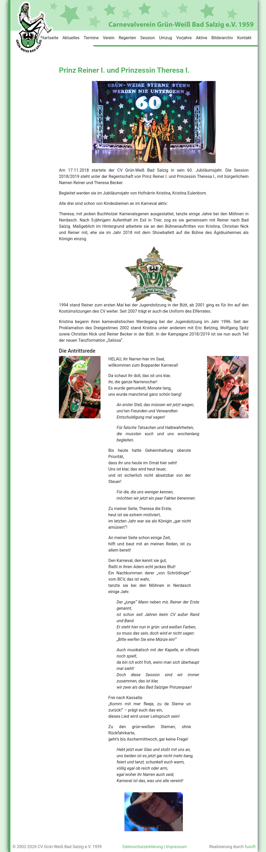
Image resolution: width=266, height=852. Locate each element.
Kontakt (244, 37)
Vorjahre (183, 37)
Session (147, 37)
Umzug (165, 37)
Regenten (127, 37)
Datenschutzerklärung (142, 846)
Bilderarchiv (222, 37)
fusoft (250, 846)
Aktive (201, 37)
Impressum (176, 846)
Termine (91, 37)
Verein (109, 37)
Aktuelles (70, 37)
